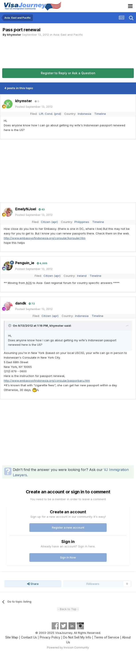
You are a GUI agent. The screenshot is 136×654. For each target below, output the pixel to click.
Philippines (81, 222)
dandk (20, 303)
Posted (34, 106)
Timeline (100, 113)
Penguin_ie (24, 263)
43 (42, 209)
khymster (14, 34)
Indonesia (84, 113)
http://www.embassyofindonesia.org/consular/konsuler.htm (44, 238)
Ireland (82, 275)
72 (32, 303)
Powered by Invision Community (68, 647)
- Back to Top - (68, 609)
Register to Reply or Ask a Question (68, 73)
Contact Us (29, 637)
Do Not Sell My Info (77, 637)
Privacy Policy (50, 637)
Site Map (11, 637)
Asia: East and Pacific (68, 34)
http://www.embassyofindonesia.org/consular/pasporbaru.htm (47, 380)
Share (33, 583)
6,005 (42, 263)
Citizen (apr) (49, 222)
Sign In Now (68, 557)
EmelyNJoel (25, 209)
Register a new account (68, 527)
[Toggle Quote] (10, 325)
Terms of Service (106, 637)
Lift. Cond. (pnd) (50, 113)
